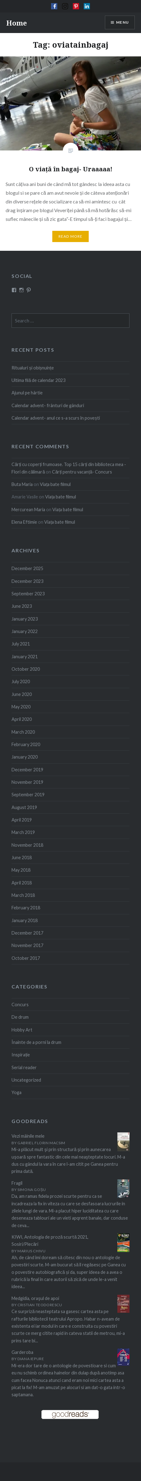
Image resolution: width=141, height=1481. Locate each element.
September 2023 (28, 593)
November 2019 (27, 782)
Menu (122, 22)
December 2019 (27, 769)
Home (16, 22)
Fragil (17, 1183)
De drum (20, 1017)
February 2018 (26, 907)
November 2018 (27, 845)
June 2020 (22, 694)
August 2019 (24, 807)
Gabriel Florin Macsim (41, 1143)
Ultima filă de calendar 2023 (38, 380)
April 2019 (22, 819)
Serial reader (24, 1067)
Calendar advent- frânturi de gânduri (48, 405)
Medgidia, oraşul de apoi (35, 1298)
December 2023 (27, 581)
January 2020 (25, 757)
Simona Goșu (31, 1189)
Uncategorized (26, 1080)
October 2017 (26, 958)
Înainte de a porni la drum (36, 1042)
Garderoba (22, 1352)
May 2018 (21, 870)
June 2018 (22, 857)
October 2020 (26, 669)
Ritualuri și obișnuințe (33, 367)
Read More (71, 236)
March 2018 (23, 895)
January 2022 (25, 631)
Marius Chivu (31, 1251)
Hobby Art (22, 1029)
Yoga (16, 1092)
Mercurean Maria (28, 509)
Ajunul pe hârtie (27, 392)
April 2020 (22, 719)
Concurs (20, 1004)
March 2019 (23, 832)
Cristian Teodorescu (39, 1304)
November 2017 (27, 945)
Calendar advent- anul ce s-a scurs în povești (56, 418)
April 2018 (22, 882)
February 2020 (26, 744)
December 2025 (27, 568)
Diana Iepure (30, 1358)
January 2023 (25, 618)
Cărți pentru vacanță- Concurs (82, 471)
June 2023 (22, 606)
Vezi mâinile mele (28, 1136)
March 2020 (23, 732)
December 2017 (27, 933)
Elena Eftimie (24, 522)
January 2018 (25, 920)
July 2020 (21, 681)
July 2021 (21, 643)
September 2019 (28, 794)
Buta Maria (22, 484)
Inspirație (21, 1054)
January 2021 (25, 656)
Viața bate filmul (55, 484)
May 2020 (21, 706)
